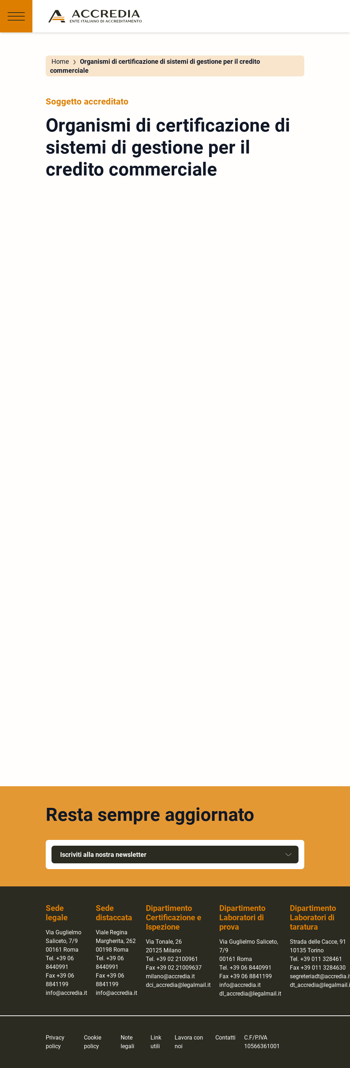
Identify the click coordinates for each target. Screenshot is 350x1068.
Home (60, 61)
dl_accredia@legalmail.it (250, 993)
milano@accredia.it (170, 976)
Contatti (225, 1037)
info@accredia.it (66, 992)
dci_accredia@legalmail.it (178, 985)
